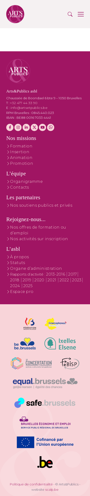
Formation (21, 146)
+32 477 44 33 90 (23, 103)
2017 (72, 274)
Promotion (21, 163)
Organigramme (26, 181)
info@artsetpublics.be (29, 108)
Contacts (19, 187)
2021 (52, 280)
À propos (19, 257)
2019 (27, 280)
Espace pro (21, 291)
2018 (15, 280)
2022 (65, 280)
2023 (76, 280)
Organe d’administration (36, 268)
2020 (39, 280)
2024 (15, 286)
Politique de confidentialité (31, 484)
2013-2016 (56, 274)
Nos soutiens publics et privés (41, 205)
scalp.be (52, 489)
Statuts (17, 262)
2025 (28, 286)
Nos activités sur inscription (39, 239)
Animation (21, 157)
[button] (70, 14)
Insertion (19, 152)
